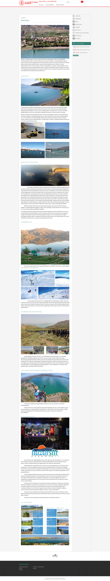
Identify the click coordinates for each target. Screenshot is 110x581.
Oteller (75, 22)
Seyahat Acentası (77, 24)
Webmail (34, 568)
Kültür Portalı (77, 30)
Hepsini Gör (76, 55)
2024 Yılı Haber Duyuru (84, 52)
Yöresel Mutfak (77, 36)
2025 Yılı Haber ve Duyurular (84, 49)
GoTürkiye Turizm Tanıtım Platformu (81, 33)
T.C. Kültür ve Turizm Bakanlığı (38, 566)
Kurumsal (41, 4)
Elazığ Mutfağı (77, 19)
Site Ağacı (21, 569)
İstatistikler (76, 27)
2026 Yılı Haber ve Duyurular (84, 46)
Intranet (20, 568)
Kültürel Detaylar (60, 4)
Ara (82, 1)
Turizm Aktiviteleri (49, 4)
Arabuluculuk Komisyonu (23, 566)
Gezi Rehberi (76, 38)
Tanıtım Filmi (76, 16)
